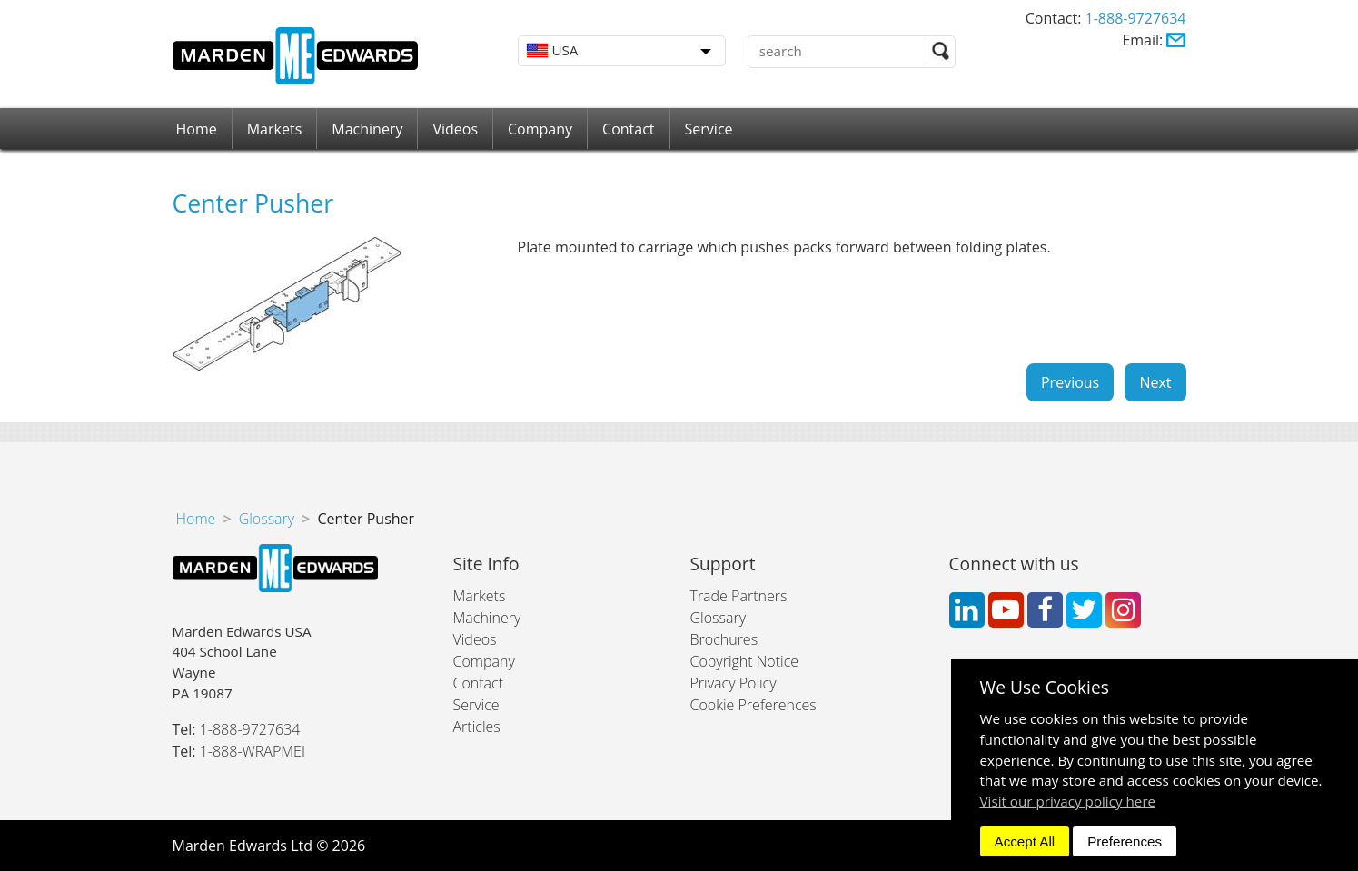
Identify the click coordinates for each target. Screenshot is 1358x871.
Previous (1070, 382)
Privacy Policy (733, 683)
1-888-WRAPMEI (252, 751)
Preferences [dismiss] (1124, 841)
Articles (477, 727)
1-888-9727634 (1135, 18)
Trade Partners (739, 596)
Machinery (367, 129)
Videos (455, 129)
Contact (628, 129)
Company (540, 129)
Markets (274, 129)
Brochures (724, 639)
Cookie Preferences (753, 705)
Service (709, 129)
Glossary (267, 519)
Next (1155, 382)
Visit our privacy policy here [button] (1068, 801)
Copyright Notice (744, 661)
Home (196, 129)
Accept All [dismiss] (1025, 841)
